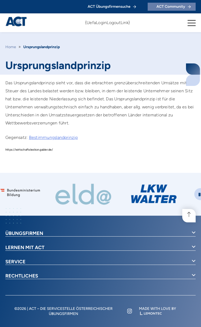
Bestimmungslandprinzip (53, 137)
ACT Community (174, 6)
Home (10, 47)
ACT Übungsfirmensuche (112, 6)
